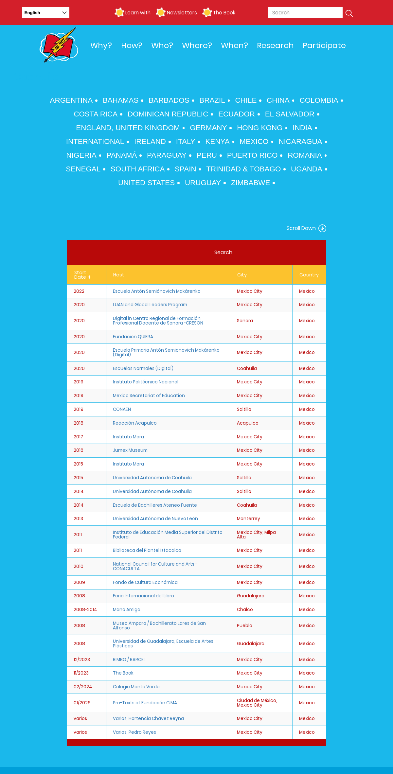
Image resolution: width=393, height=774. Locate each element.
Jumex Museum (130, 450)
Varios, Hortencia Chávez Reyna (148, 718)
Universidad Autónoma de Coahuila (152, 478)
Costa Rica (95, 114)
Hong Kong (259, 128)
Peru (207, 155)
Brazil (212, 100)
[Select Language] (45, 12)
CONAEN (122, 409)
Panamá (121, 155)
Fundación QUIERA (133, 337)
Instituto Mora (128, 437)
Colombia (318, 100)
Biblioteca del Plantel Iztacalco (147, 550)
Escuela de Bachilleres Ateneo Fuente (155, 505)
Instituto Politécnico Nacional (145, 382)
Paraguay (167, 155)
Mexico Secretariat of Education (149, 396)
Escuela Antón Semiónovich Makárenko (157, 291)
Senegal (83, 169)
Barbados (169, 100)
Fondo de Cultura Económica (145, 582)
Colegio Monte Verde (136, 687)
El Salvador (289, 114)
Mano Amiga (126, 610)
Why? (101, 45)
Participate (324, 45)
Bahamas (121, 100)
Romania (305, 155)
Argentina (71, 100)
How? (131, 45)
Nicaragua (300, 141)
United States (146, 183)
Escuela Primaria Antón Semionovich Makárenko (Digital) (166, 352)
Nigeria (81, 155)
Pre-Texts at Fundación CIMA (145, 703)
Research (275, 45)
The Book (224, 12)
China (278, 100)
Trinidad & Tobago (243, 169)
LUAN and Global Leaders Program (150, 305)
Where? (197, 45)
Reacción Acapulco (135, 423)
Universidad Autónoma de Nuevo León (155, 519)
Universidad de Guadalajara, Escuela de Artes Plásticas (163, 643)
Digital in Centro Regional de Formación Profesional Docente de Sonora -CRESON (158, 320)
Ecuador (236, 114)
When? (234, 45)
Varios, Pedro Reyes (134, 732)
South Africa (138, 169)
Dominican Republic (168, 114)
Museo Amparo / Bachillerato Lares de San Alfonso (159, 625)
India (302, 128)
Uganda (306, 169)
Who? (162, 45)
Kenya (217, 141)
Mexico (254, 141)
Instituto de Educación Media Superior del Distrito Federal (168, 534)
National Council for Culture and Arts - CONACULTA (155, 566)
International (95, 141)
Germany (208, 128)
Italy (185, 141)
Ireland (150, 141)
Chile (246, 100)
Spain (185, 169)
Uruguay (203, 183)
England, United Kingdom (128, 128)
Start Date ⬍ (82, 274)
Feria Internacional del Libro (143, 596)
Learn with (138, 12)
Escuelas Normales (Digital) (143, 368)
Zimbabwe (250, 183)
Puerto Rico (252, 155)
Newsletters (182, 12)
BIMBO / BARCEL (129, 660)
